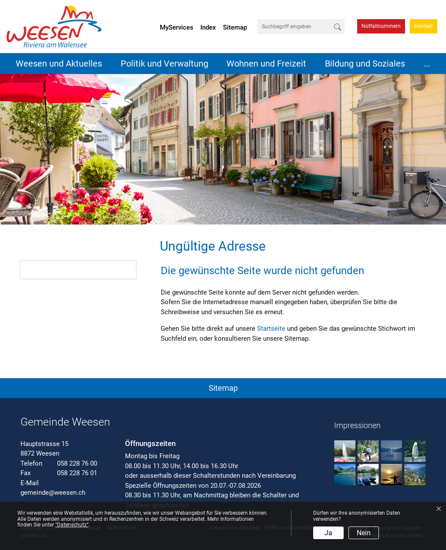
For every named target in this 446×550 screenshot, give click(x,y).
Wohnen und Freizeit (266, 63)
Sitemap (235, 27)
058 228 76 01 (77, 473)
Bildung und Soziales (365, 63)
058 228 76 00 (77, 463)
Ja (328, 533)
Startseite (271, 328)
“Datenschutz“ (71, 525)
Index (208, 27)
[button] (223, 386)
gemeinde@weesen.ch (52, 492)
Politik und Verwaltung (164, 63)
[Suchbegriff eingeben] (294, 26)
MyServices (176, 27)
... (427, 63)
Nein (364, 533)
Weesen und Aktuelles (59, 63)
